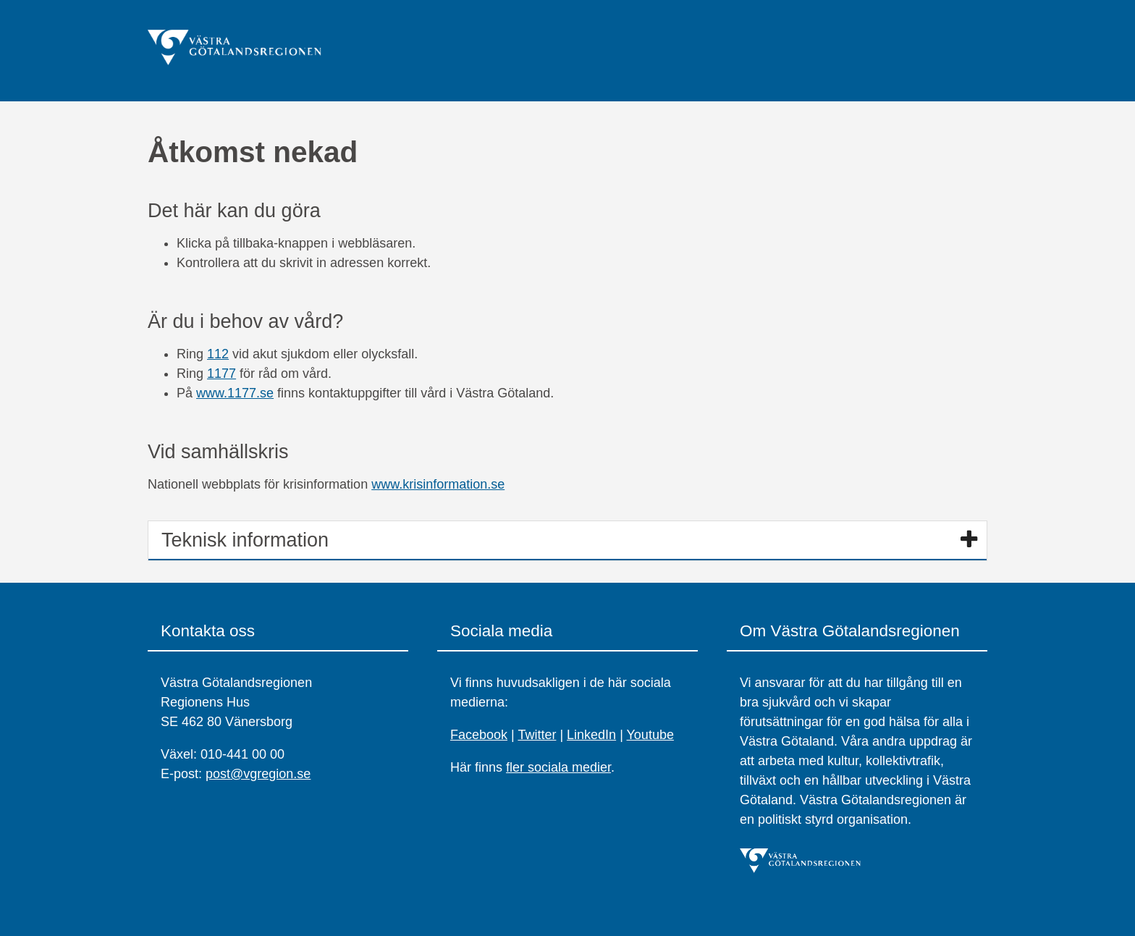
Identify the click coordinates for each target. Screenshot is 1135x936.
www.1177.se (235, 393)
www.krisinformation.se (438, 484)
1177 (221, 373)
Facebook (478, 735)
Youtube (650, 735)
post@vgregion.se (258, 774)
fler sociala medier (558, 767)
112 (218, 354)
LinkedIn (591, 735)
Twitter (537, 735)
